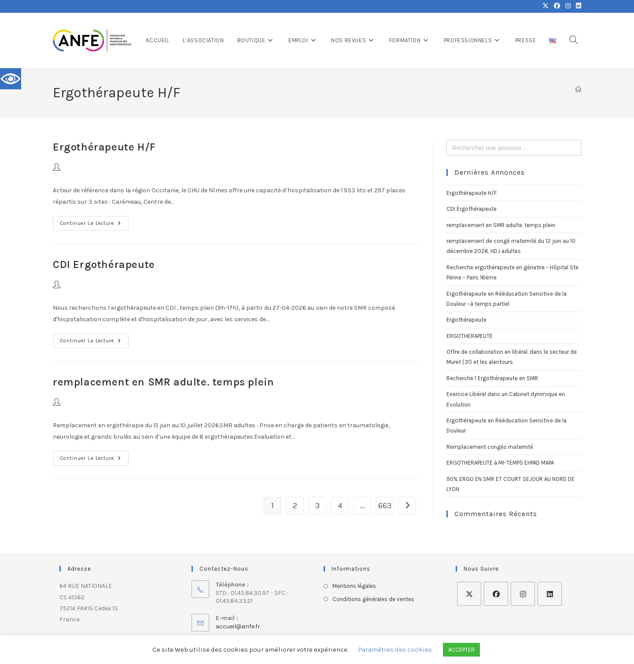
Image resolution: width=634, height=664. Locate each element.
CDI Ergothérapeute (104, 264)
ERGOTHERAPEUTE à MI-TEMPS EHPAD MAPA (500, 462)
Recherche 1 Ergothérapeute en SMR (492, 378)
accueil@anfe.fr (238, 626)
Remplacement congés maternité (489, 447)
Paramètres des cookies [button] (395, 649)
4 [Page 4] (340, 505)
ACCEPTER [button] (461, 649)
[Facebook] (496, 594)
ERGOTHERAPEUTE (469, 336)
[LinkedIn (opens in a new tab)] (577, 6)
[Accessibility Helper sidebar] (10, 78)
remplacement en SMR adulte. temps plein (163, 382)
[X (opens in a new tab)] (545, 6)
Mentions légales (354, 586)
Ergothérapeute (466, 319)
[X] (469, 594)
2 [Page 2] (295, 505)
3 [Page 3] (317, 505)
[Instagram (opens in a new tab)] (568, 6)
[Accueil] (578, 89)
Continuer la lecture (94, 221)
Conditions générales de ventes (373, 599)
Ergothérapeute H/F (104, 147)
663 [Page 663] (384, 505)
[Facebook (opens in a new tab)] (557, 6)
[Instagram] (523, 594)
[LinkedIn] (550, 594)
